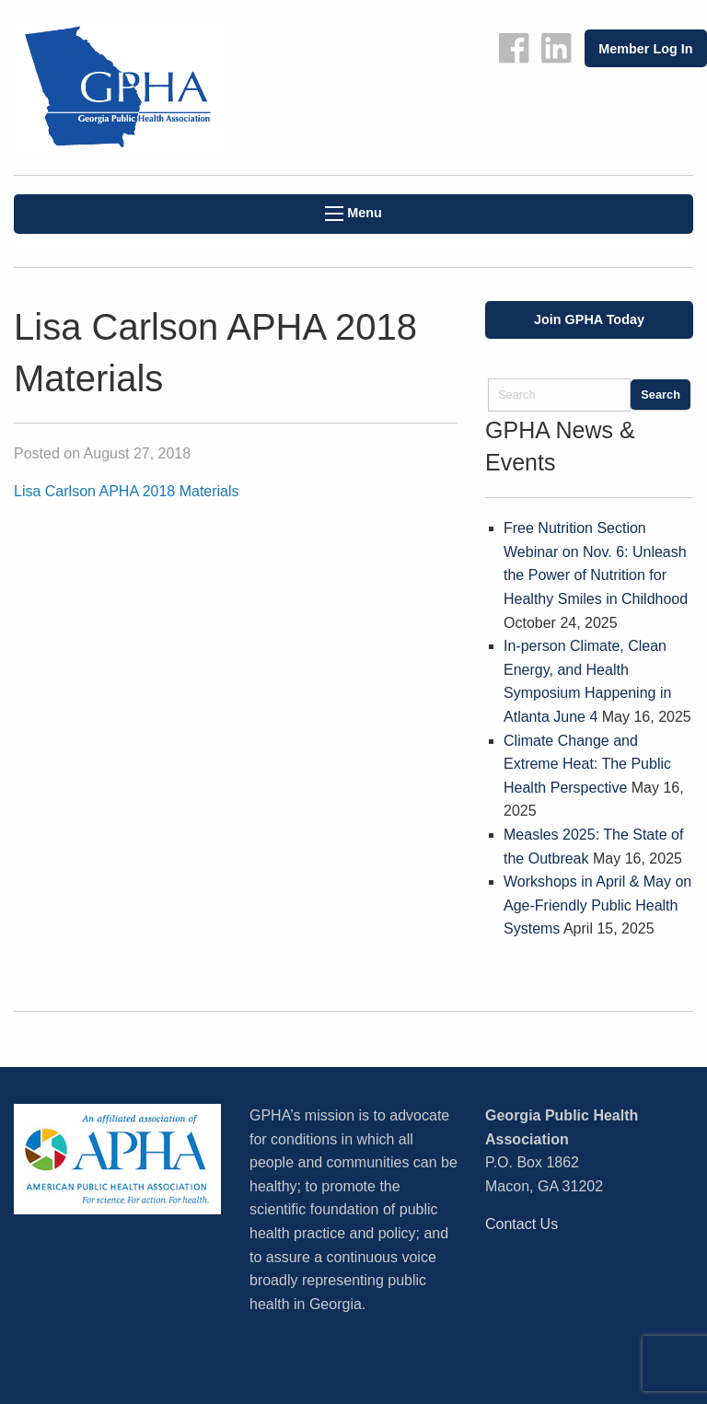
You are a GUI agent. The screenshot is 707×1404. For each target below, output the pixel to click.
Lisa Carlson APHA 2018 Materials (126, 491)
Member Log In (645, 48)
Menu (353, 213)
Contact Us (521, 1224)
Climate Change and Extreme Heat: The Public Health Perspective (587, 764)
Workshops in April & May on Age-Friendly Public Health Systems (597, 905)
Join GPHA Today (589, 319)
